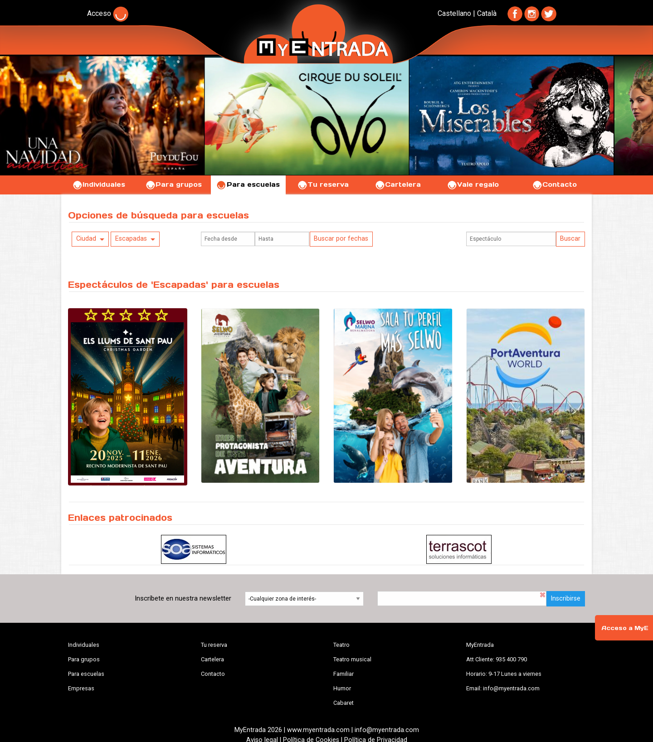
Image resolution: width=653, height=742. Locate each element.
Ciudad (86, 238)
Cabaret (343, 702)
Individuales (98, 184)
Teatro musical (352, 659)
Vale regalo (473, 184)
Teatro (341, 644)
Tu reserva (323, 184)
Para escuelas (248, 184)
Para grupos (173, 184)
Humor (342, 688)
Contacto (554, 184)
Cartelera (398, 184)
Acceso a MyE (625, 628)
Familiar (343, 673)
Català (487, 13)
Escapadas (131, 238)
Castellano (454, 13)
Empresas (81, 688)
